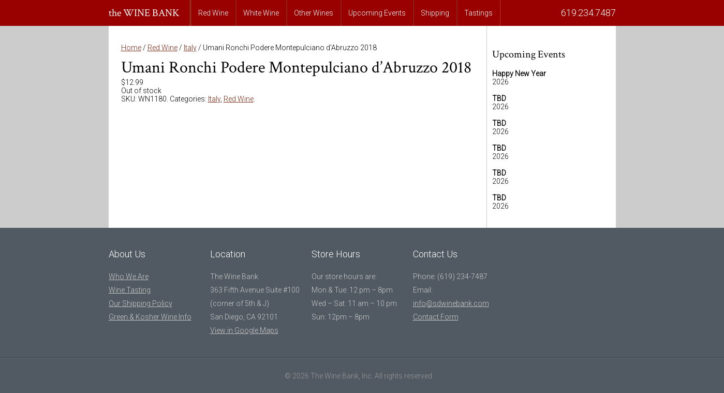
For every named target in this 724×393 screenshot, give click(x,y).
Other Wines (313, 13)
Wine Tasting (130, 290)
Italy (190, 47)
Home (131, 47)
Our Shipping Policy (140, 303)
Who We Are (129, 276)
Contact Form (436, 317)
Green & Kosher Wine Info (150, 317)
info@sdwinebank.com (451, 303)
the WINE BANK (144, 13)
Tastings (478, 13)
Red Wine (213, 13)
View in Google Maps (244, 330)
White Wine (261, 13)
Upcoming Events (377, 13)
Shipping (435, 13)
